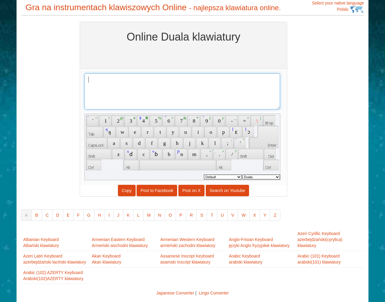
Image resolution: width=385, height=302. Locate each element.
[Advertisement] (45, 112)
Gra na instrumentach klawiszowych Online (153, 7)
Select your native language (338, 7)
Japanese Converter (175, 293)
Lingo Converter (214, 293)
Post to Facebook (156, 190)
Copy (127, 190)
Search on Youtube (227, 190)
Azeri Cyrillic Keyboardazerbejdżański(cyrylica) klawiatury (319, 239)
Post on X (191, 190)
